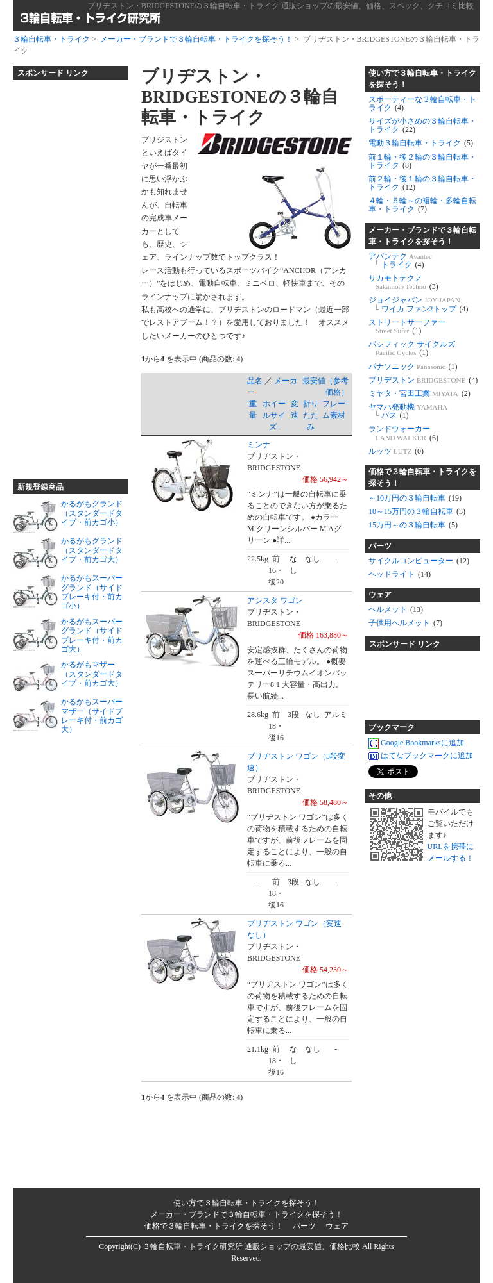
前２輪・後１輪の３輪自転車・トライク (422, 183)
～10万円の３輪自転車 (415, 497)
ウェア (380, 594)
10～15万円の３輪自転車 (416, 511)
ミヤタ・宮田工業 (419, 393)
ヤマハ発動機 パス (407, 411)
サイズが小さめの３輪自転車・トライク (422, 125)
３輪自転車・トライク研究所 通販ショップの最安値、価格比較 (251, 1246)
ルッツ (396, 451)
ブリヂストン (423, 380)
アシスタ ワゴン (275, 600)
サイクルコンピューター (418, 560)
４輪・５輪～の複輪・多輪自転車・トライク (422, 204)
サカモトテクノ (403, 282)
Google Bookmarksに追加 (416, 743)
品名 (255, 380)
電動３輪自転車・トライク (420, 142)
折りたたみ (310, 415)
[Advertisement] (64, 274)
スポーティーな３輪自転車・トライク (422, 103)
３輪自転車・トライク (51, 39)
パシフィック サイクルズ (411, 348)
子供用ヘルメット (405, 622)
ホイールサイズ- (274, 415)
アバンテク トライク (400, 260)
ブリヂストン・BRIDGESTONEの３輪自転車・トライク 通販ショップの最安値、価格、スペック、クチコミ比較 (280, 5)
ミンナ (258, 444)
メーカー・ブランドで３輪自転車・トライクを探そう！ (196, 39)
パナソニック (413, 366)
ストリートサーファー (406, 326)
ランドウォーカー (403, 433)
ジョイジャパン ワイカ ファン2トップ (418, 304)
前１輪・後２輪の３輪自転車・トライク (422, 161)
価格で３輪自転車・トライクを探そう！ (422, 477)
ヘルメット (395, 609)
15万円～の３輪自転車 (413, 524)
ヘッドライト (399, 574)
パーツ (380, 546)
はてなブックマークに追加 (420, 756)
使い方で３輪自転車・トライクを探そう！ (422, 79)
